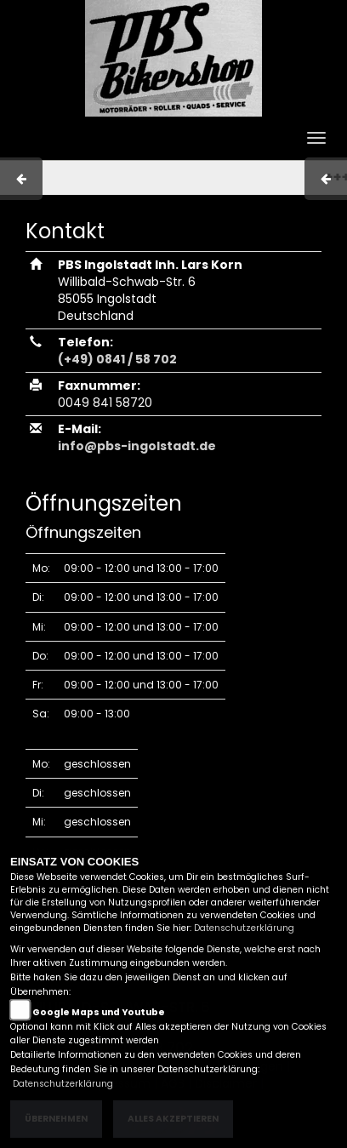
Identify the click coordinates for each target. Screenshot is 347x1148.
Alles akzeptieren (173, 1118)
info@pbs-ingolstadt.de (137, 445)
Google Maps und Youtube (98, 1012)
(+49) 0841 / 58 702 (117, 359)
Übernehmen (56, 1118)
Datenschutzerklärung (244, 928)
